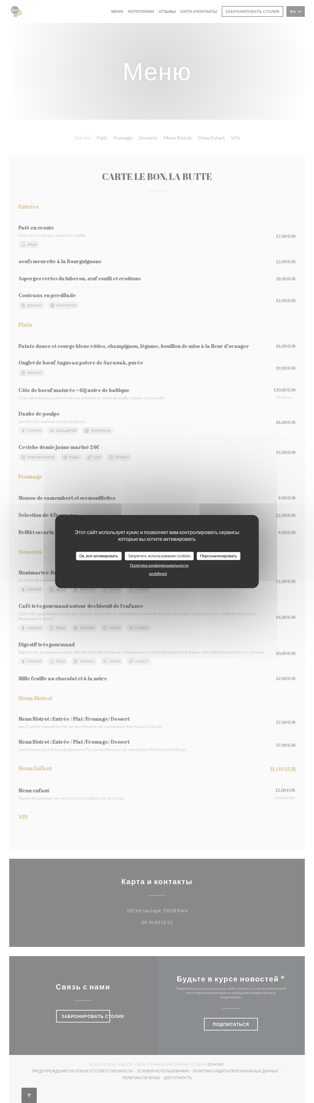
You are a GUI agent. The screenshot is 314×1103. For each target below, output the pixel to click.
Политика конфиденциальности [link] (159, 565)
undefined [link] (158, 573)
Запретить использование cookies (159, 555)
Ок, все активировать (98, 555)
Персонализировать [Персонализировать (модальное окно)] (218, 555)
